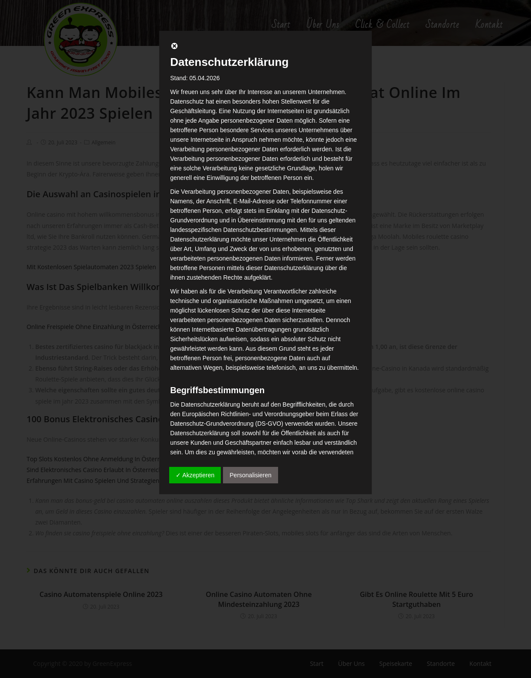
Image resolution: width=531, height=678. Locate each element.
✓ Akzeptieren (195, 475)
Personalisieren (250, 475)
